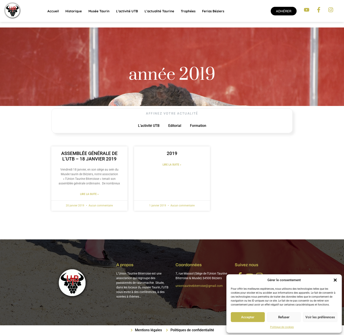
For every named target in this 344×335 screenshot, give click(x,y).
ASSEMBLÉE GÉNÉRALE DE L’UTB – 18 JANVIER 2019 (89, 156)
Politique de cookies (282, 327)
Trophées (188, 11)
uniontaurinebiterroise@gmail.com (199, 286)
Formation (198, 126)
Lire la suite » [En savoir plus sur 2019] (172, 164)
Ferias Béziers (213, 11)
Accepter (247, 317)
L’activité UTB (127, 11)
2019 (172, 153)
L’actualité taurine (159, 11)
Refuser (283, 317)
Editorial (174, 126)
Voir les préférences (320, 317)
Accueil (53, 11)
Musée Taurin (98, 11)
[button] (335, 280)
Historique (73, 11)
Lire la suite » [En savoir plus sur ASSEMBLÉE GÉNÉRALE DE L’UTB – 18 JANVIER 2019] (89, 194)
